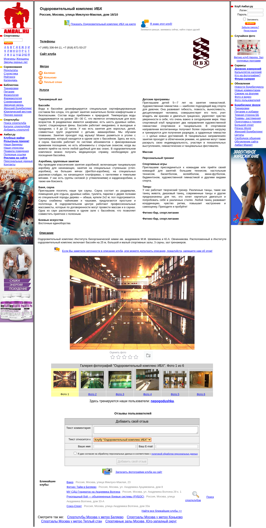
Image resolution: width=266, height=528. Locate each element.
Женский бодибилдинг (18, 108)
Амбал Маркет (244, 144)
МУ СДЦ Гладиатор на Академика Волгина (93, 493)
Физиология (11, 94)
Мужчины (10, 58)
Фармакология (13, 98)
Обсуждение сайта (246, 141)
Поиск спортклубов (199, 500)
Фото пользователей (247, 100)
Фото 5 (175, 394)
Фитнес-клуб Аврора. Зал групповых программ (248, 51)
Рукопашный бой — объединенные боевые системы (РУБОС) (105, 497)
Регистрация (250, 30)
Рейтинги (9, 76)
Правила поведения (16, 151)
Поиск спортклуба (15, 123)
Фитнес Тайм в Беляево (81, 488)
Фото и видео (243, 96)
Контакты (9, 164)
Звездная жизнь (14, 104)
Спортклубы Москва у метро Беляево (95, 518)
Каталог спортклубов (17, 126)
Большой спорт (244, 124)
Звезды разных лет (16, 62)
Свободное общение (248, 138)
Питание (9, 91)
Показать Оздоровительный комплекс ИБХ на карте (103, 24)
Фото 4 (147, 394)
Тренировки (11, 88)
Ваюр (69, 483)
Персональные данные (18, 161)
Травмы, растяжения (248, 118)
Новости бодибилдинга (249, 86)
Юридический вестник (17, 111)
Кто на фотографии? (248, 75)
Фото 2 (92, 394)
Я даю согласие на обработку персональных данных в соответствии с (143, 455)
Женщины (22, 58)
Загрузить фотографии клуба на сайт (139, 473)
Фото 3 (120, 394)
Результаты (11, 70)
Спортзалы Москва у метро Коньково (155, 518)
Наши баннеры (13, 144)
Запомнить (252, 19)
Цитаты (239, 134)
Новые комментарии (247, 90)
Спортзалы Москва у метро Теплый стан (71, 522)
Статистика (11, 73)
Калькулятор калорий (248, 72)
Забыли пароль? (250, 27)
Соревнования (13, 101)
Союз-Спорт (74, 507)
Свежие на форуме (247, 93)
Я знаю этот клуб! (161, 23)
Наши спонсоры (14, 147)
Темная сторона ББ (247, 114)
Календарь (10, 80)
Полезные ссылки (15, 154)
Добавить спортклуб (16, 129)
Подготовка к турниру (248, 121)
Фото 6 (201, 394)
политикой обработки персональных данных (181, 455)
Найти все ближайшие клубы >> (162, 512)
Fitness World (243, 128)
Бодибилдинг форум (247, 105)
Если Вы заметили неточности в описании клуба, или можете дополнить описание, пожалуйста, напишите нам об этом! (133, 250)
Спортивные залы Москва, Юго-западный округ (141, 522)
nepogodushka (162, 401)
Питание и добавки (247, 111)
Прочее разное (13, 114)
